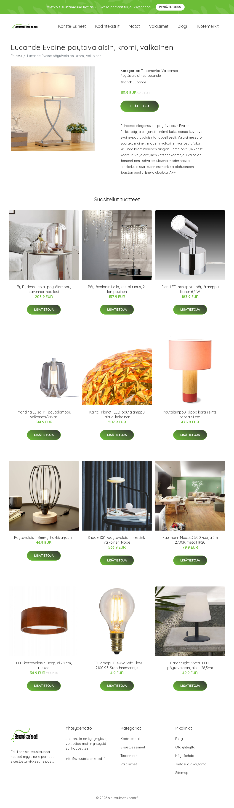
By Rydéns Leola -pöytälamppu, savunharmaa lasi (44, 291)
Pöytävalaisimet (133, 78)
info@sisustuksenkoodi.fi (85, 761)
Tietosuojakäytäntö (191, 766)
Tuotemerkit (207, 27)
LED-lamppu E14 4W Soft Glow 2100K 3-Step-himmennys (117, 667)
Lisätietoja (139, 109)
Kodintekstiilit (107, 27)
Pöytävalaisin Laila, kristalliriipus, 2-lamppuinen (117, 291)
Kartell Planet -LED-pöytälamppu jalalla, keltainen (117, 417)
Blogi (182, 27)
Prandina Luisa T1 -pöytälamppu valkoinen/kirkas (44, 417)
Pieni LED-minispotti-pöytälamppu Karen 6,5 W (190, 291)
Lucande (154, 78)
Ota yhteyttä (185, 749)
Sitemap (181, 775)
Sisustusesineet (132, 749)
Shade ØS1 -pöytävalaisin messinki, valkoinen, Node (117, 542)
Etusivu (16, 58)
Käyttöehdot (185, 758)
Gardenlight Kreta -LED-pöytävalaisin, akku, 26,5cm (190, 667)
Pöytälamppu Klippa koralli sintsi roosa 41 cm (190, 417)
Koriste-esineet (72, 27)
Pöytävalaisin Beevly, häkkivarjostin (43, 540)
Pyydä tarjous (170, 7)
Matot (134, 27)
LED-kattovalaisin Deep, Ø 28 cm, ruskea (44, 667)
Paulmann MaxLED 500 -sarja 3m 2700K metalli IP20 (190, 542)
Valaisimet (158, 27)
